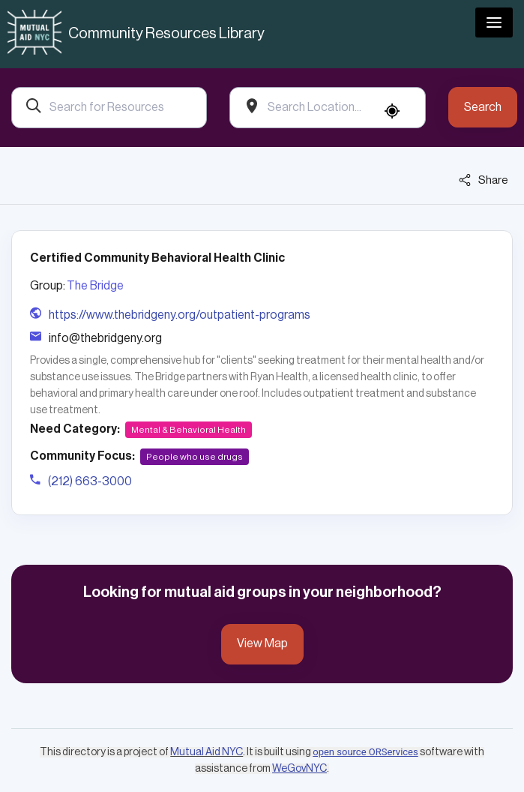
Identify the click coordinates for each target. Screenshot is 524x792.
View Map (262, 644)
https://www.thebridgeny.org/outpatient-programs (179, 315)
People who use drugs (194, 456)
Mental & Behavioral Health (188, 429)
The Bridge (95, 286)
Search (483, 107)
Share (483, 180)
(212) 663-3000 (90, 482)
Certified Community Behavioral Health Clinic (157, 258)
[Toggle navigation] (494, 23)
